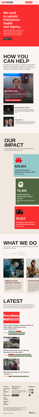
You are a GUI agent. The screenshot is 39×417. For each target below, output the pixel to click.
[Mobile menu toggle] (36, 2)
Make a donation (13, 100)
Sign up (15, 395)
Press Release (12, 331)
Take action (19, 120)
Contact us (6, 386)
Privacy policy (11, 413)
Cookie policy (5, 413)
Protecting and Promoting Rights (16, 334)
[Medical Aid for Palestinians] (7, 2)
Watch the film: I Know (23, 107)
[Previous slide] (23, 253)
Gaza (10, 376)
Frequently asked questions (6, 403)
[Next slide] (19, 253)
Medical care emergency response (17, 332)
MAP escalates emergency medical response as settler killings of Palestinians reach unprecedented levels (18, 327)
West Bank (18, 331)
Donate (29, 2)
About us (8, 39)
